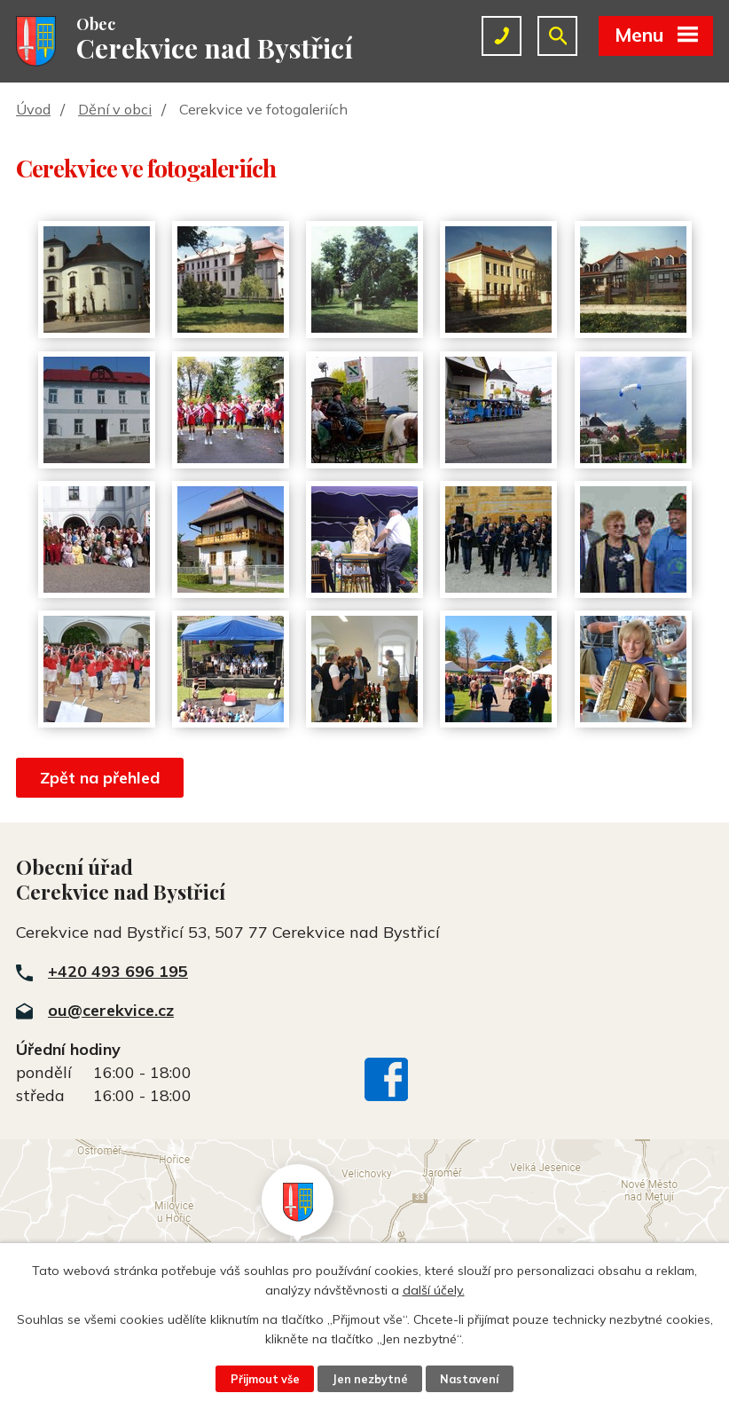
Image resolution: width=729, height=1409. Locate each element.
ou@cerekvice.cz (111, 1010)
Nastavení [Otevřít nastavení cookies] (469, 1379)
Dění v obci (115, 109)
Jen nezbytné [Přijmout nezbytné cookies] (370, 1379)
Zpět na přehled (100, 777)
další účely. (434, 1290)
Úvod (33, 109)
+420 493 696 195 (118, 971)
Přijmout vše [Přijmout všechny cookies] (265, 1379)
